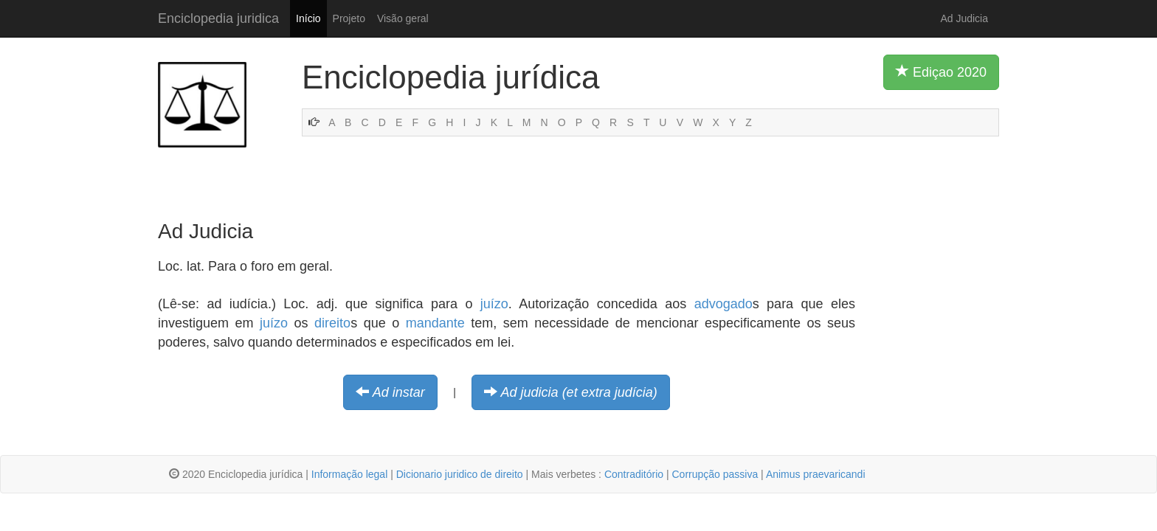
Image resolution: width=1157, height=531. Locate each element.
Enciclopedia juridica (218, 18)
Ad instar (399, 392)
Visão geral (403, 18)
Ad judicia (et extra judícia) (579, 392)
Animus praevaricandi (816, 474)
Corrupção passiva (714, 474)
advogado (723, 303)
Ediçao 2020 (941, 71)
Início (308, 18)
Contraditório (633, 474)
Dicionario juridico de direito (459, 474)
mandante (435, 323)
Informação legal (349, 474)
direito (332, 323)
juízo (494, 303)
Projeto (349, 18)
